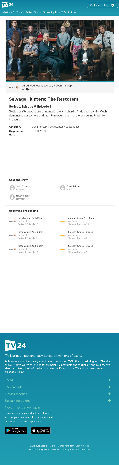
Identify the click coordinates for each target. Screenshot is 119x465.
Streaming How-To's (54, 12)
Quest (30, 89)
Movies (20, 12)
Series (28, 12)
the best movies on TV (48, 368)
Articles (72, 12)
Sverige (52, 445)
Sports (37, 12)
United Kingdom (66, 445)
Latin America (82, 445)
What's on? (8, 12)
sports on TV (71, 368)
